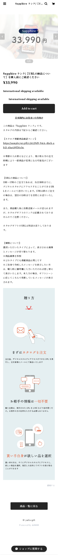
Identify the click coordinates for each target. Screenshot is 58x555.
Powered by (29, 525)
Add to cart (29, 108)
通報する (51, 485)
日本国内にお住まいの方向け (29, 117)
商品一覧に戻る (29, 506)
